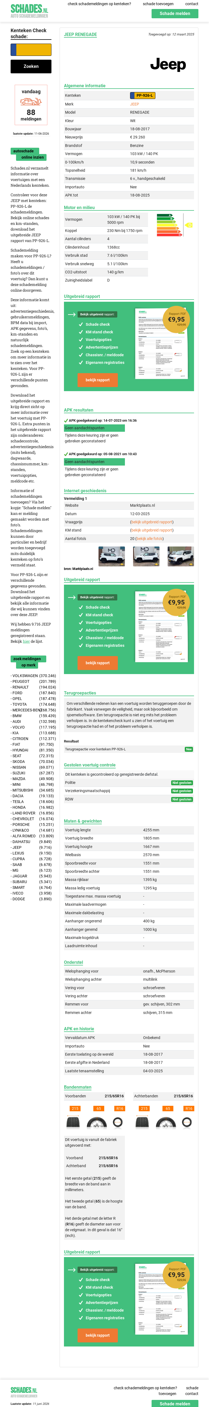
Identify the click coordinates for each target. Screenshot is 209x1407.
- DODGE (31, 899)
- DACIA (31, 796)
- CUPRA (31, 859)
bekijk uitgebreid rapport (151, 522)
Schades (29, 10)
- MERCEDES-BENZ (31, 710)
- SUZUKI (31, 773)
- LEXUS (31, 853)
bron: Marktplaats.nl (78, 569)
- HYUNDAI (31, 750)
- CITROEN (31, 739)
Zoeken (31, 66)
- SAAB (31, 865)
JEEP (134, 104)
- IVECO (31, 893)
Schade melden (175, 13)
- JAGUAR (31, 876)
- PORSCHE (31, 825)
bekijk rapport (98, 380)
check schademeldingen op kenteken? (99, 4)
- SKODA (31, 762)
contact (191, 4)
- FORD (31, 693)
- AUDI (31, 721)
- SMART (31, 887)
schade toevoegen (158, 4)
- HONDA (31, 807)
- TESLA (31, 802)
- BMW (31, 716)
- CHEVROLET (31, 819)
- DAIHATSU (31, 842)
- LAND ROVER (31, 813)
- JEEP (31, 847)
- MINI (31, 784)
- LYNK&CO (31, 830)
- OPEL (31, 699)
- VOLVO (31, 727)
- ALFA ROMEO (31, 836)
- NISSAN (31, 767)
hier (26, 641)
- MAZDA (31, 779)
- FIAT (31, 744)
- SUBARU (31, 882)
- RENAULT (31, 687)
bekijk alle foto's (149, 538)
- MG (31, 870)
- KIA (31, 733)
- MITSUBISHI (31, 790)
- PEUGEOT (31, 681)
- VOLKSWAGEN (31, 676)
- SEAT (31, 756)
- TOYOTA (31, 704)
